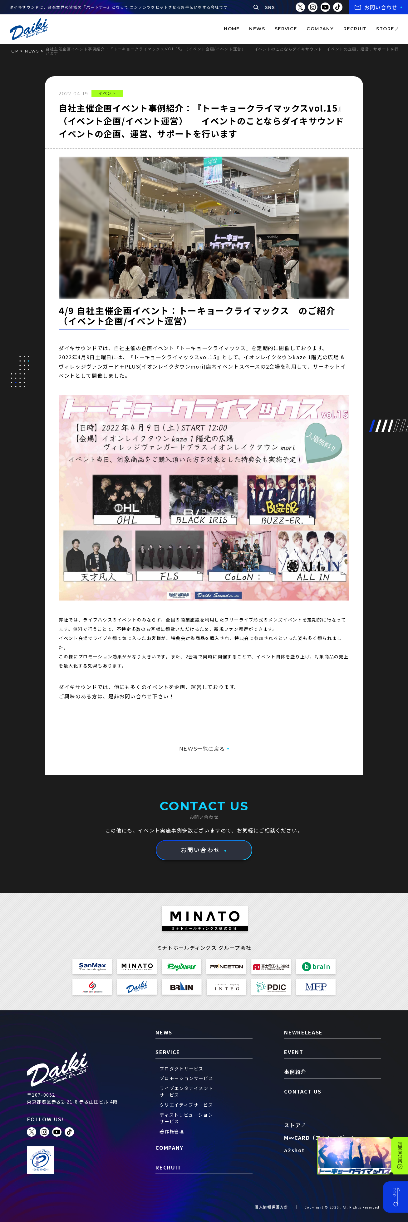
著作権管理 (172, 1131)
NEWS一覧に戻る (202, 749)
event (293, 1052)
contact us (302, 1091)
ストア (292, 1125)
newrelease (303, 1032)
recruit (355, 29)
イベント (107, 93)
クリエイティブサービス (186, 1104)
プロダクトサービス (182, 1068)
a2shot (294, 1150)
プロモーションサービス (186, 1078)
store (385, 29)
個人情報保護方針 (271, 1207)
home (232, 29)
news (257, 29)
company (320, 29)
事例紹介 (295, 1071)
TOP (14, 51)
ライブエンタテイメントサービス (186, 1091)
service (286, 29)
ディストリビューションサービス (186, 1117)
